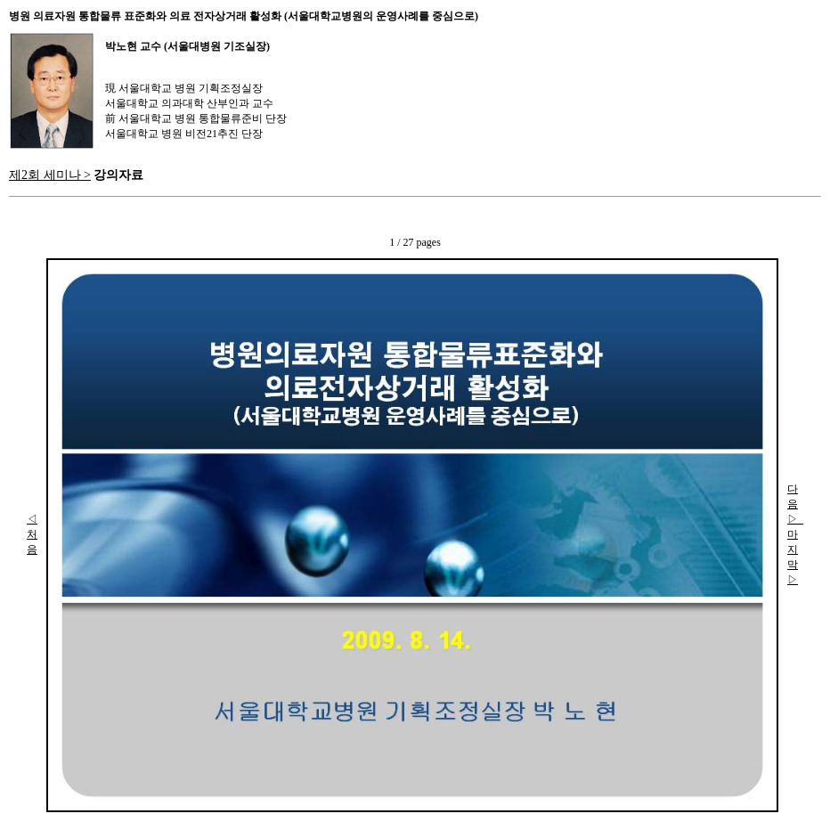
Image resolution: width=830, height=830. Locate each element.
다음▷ (795, 504)
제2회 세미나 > (50, 174)
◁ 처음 (32, 534)
